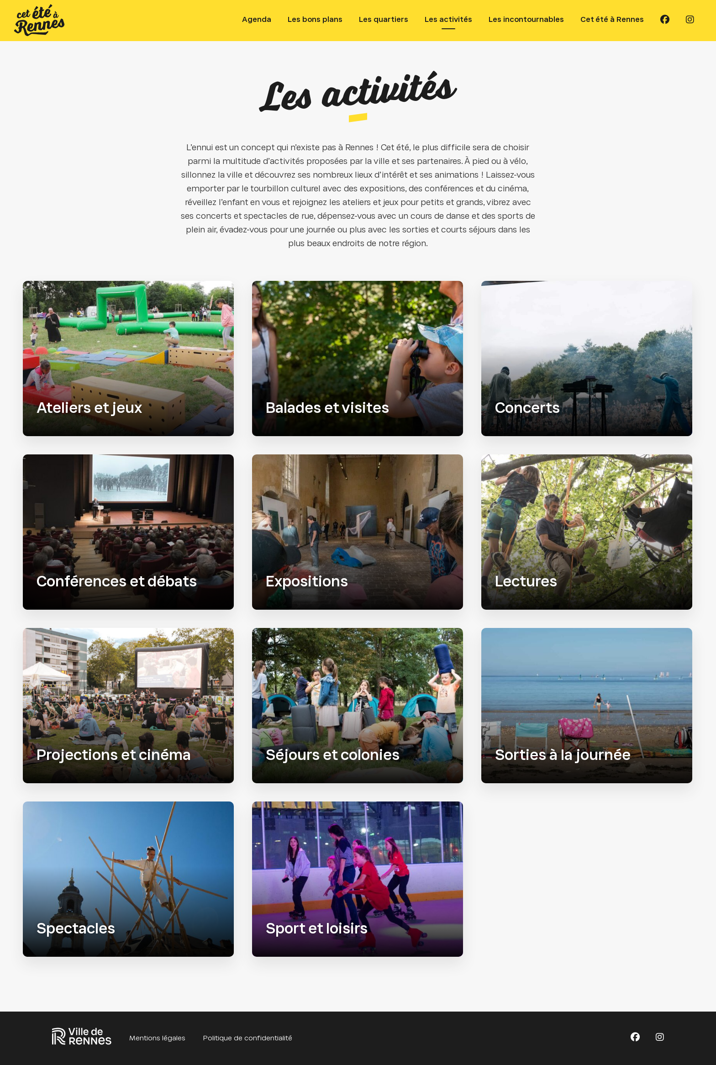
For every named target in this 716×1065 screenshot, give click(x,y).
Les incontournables (526, 19)
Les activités (448, 19)
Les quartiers (383, 19)
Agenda (256, 19)
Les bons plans (315, 19)
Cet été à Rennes (612, 19)
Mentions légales (157, 1038)
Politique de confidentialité (247, 1038)
